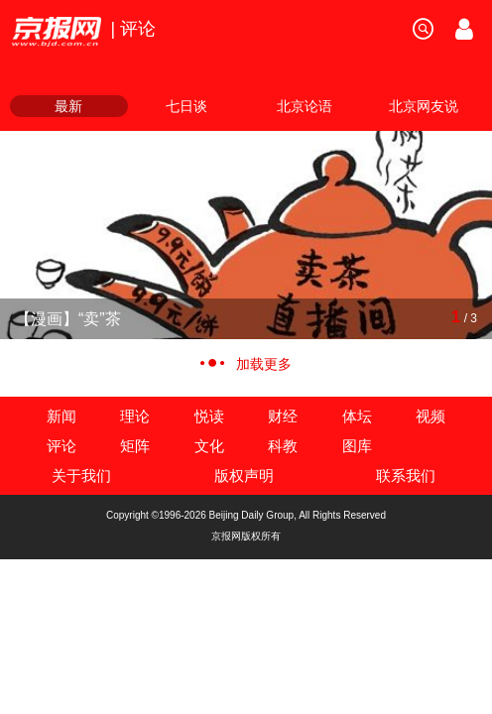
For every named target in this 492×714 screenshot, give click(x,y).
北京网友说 (423, 106)
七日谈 (186, 106)
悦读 (209, 416)
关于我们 (81, 475)
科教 (283, 445)
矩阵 (135, 445)
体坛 (357, 416)
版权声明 (244, 475)
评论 (61, 445)
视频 (430, 416)
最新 (68, 106)
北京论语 (304, 106)
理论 (135, 416)
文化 (209, 445)
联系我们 (405, 475)
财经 (283, 416)
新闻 (61, 416)
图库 (357, 445)
